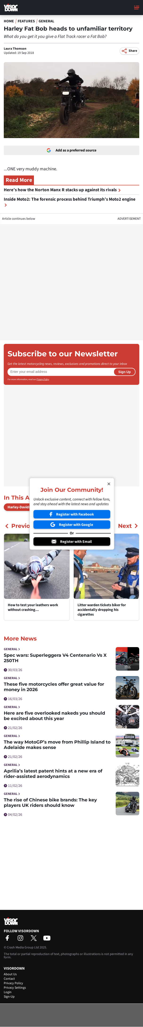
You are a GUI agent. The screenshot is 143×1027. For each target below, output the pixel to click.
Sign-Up (9, 996)
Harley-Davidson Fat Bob (28, 507)
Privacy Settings (15, 987)
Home (9, 21)
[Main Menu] (136, 7)
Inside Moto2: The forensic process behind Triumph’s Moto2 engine (69, 201)
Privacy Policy (43, 379)
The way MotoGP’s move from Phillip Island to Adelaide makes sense (57, 744)
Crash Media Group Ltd (23, 947)
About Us (10, 974)
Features (26, 21)
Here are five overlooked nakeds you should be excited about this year (54, 715)
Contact (9, 978)
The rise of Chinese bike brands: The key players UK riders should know (50, 802)
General (46, 21)
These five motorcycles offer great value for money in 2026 (54, 686)
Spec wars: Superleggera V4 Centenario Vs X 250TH (55, 658)
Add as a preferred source (71, 150)
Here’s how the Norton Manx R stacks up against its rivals (62, 190)
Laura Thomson (15, 48)
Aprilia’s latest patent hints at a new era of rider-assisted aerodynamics (53, 773)
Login (8, 992)
